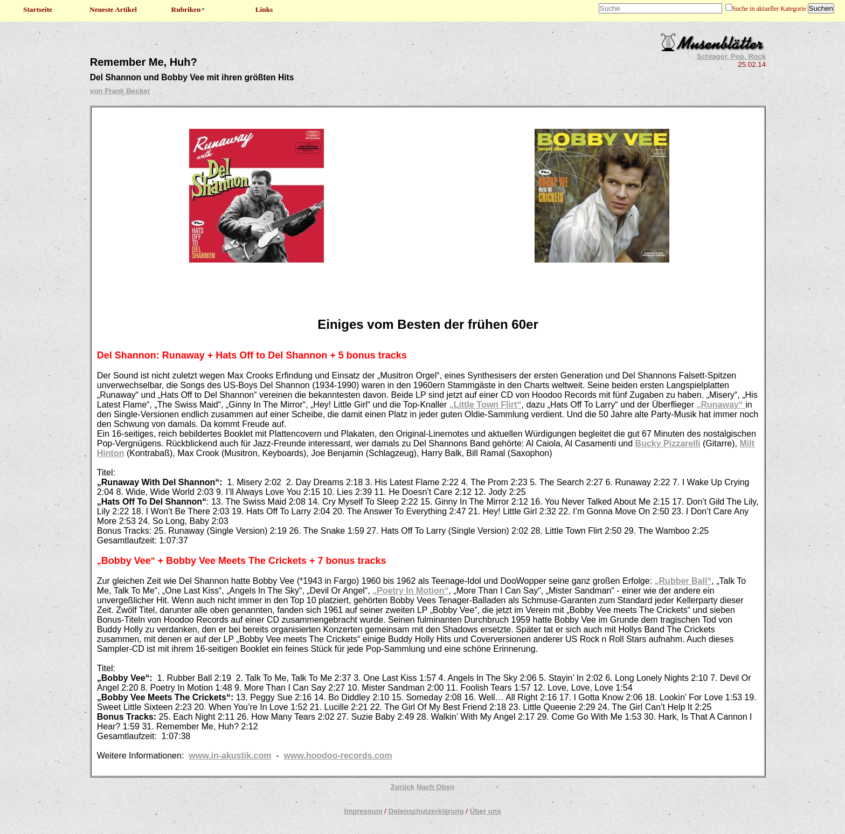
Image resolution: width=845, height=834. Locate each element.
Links (264, 9)
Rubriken (188, 9)
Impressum (363, 811)
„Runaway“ (720, 404)
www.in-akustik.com (230, 755)
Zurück (402, 787)
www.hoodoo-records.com (338, 755)
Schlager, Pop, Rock (731, 56)
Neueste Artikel (113, 9)
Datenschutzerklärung (426, 811)
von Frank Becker (120, 91)
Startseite (37, 9)
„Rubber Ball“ (683, 580)
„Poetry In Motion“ (410, 590)
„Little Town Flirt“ (485, 404)
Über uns (485, 811)
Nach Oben (435, 787)
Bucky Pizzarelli (668, 443)
